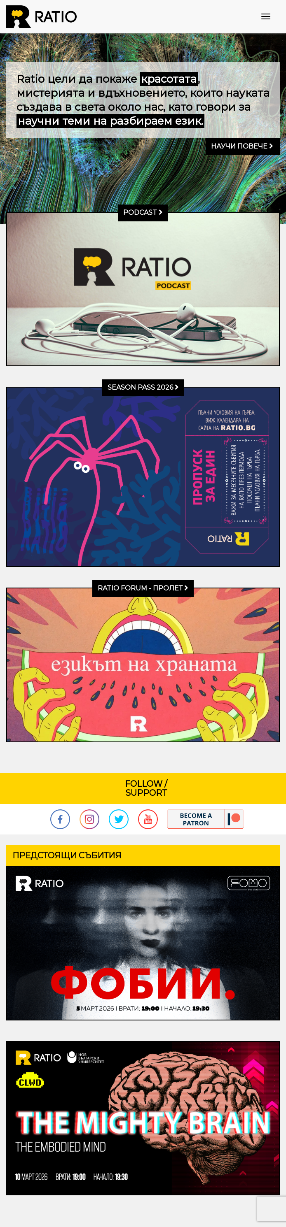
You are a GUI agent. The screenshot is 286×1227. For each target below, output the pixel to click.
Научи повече (242, 146)
